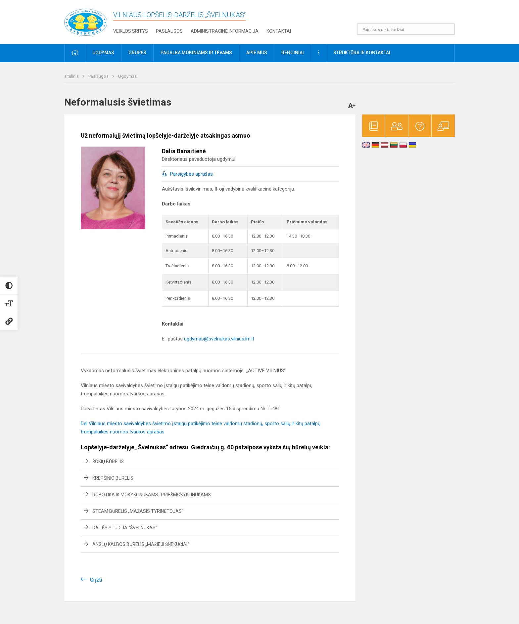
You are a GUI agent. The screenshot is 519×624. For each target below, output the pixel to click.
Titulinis (72, 76)
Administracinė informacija (225, 31)
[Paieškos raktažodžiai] (406, 29)
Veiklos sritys (130, 31)
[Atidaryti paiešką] (447, 29)
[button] (409, 14)
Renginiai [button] (292, 52)
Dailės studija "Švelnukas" (124, 527)
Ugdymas (127, 76)
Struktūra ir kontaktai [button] (361, 52)
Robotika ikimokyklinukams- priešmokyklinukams (151, 494)
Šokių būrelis (108, 461)
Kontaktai (278, 31)
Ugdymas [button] (103, 52)
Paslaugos (169, 31)
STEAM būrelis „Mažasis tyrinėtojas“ (137, 511)
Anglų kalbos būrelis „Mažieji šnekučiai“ (140, 544)
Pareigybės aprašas (191, 174)
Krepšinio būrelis (112, 478)
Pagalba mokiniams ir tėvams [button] (196, 52)
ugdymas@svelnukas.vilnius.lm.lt (219, 339)
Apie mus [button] (256, 52)
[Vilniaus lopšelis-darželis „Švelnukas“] (85, 21)
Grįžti (96, 580)
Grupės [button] (137, 52)
